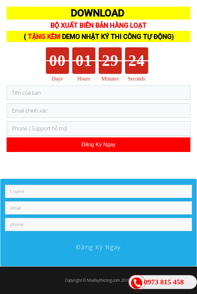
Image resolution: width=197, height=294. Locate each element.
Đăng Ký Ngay (98, 144)
